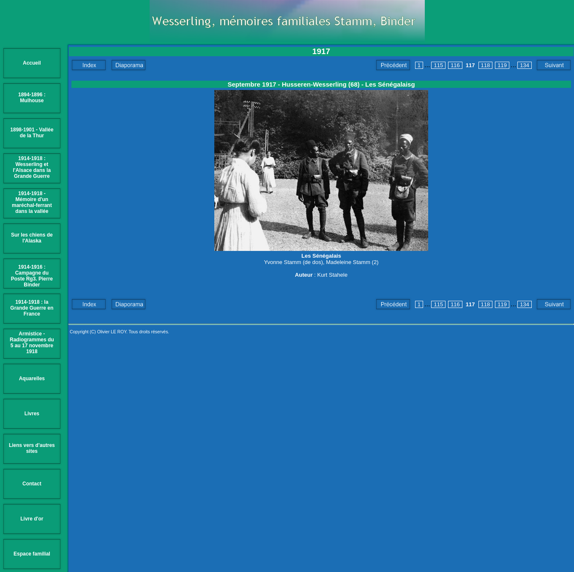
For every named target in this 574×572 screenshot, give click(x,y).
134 (524, 65)
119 (502, 65)
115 (438, 65)
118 (485, 65)
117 (470, 65)
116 (455, 65)
